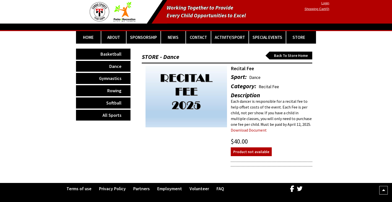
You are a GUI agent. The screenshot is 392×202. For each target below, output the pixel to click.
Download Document (249, 130)
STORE (298, 37)
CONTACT (198, 37)
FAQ (220, 188)
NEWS (173, 37)
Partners (141, 188)
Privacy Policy (112, 188)
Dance (115, 66)
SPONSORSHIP (143, 37)
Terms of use (79, 188)
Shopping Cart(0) (316, 9)
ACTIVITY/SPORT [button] (230, 37)
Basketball (111, 54)
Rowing (114, 90)
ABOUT (113, 37)
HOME (88, 37)
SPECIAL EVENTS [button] (267, 37)
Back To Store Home (291, 55)
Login (325, 3)
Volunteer (199, 188)
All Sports (112, 115)
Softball (114, 103)
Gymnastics (110, 78)
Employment (169, 188)
